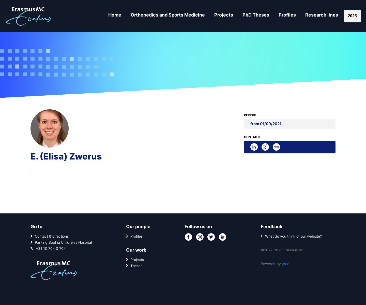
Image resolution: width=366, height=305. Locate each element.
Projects (223, 15)
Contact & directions (52, 236)
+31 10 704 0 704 (51, 248)
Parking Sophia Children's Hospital (63, 242)
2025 (352, 16)
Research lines (321, 15)
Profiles (287, 15)
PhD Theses (255, 15)
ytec (285, 264)
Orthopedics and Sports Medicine (168, 15)
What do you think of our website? (293, 236)
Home (114, 15)
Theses (136, 266)
